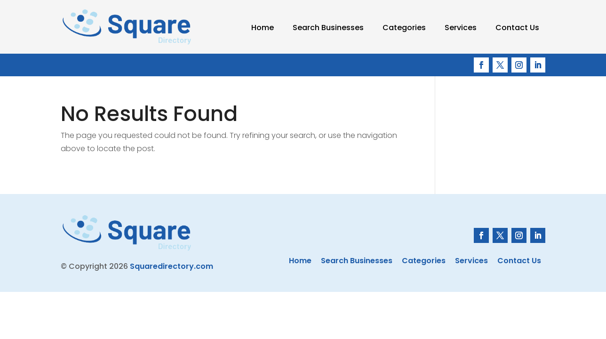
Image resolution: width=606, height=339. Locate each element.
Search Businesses (328, 27)
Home (262, 27)
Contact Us (517, 27)
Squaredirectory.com (171, 266)
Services (461, 27)
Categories (404, 27)
